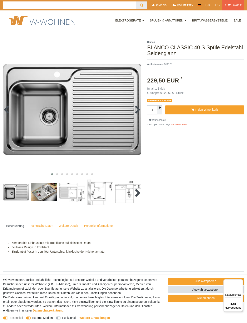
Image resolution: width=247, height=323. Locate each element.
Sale (237, 20)
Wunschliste (157, 120)
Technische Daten (41, 225)
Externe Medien (42, 317)
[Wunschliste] (217, 5)
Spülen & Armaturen (166, 20)
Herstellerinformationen (99, 225)
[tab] (15, 226)
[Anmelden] (160, 5)
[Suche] (141, 5)
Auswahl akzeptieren (205, 289)
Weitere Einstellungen (94, 317)
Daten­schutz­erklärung (48, 310)
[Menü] (240, 281)
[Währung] (207, 5)
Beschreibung (15, 226)
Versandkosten (179, 124)
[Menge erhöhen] (159, 107)
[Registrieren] (182, 5)
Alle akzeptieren (206, 281)
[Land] (199, 5)
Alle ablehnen (206, 298)
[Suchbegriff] (69, 5)
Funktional (69, 317)
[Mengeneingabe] (152, 109)
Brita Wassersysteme (210, 20)
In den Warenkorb (204, 110)
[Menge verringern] (159, 112)
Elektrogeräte (128, 20)
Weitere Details (69, 225)
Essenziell (16, 317)
